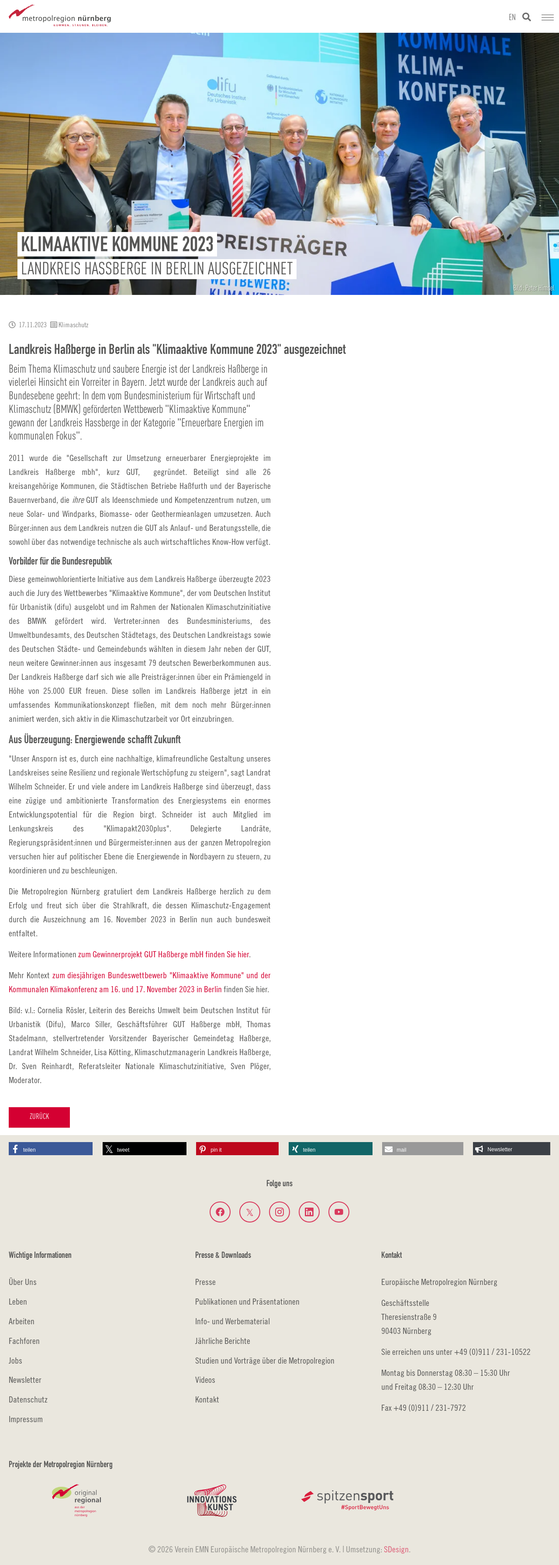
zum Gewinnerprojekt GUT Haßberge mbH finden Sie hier (163, 954)
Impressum (26, 1419)
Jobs (15, 1360)
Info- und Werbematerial (232, 1321)
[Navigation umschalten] (547, 17)
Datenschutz (28, 1399)
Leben (18, 1301)
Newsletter (25, 1380)
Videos (205, 1380)
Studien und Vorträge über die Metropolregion (265, 1360)
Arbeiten (22, 1321)
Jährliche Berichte (222, 1341)
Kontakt (207, 1399)
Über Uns (23, 1282)
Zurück (39, 1117)
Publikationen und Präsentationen (247, 1301)
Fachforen (24, 1341)
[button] (51, 1148)
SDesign (396, 1549)
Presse (205, 1282)
